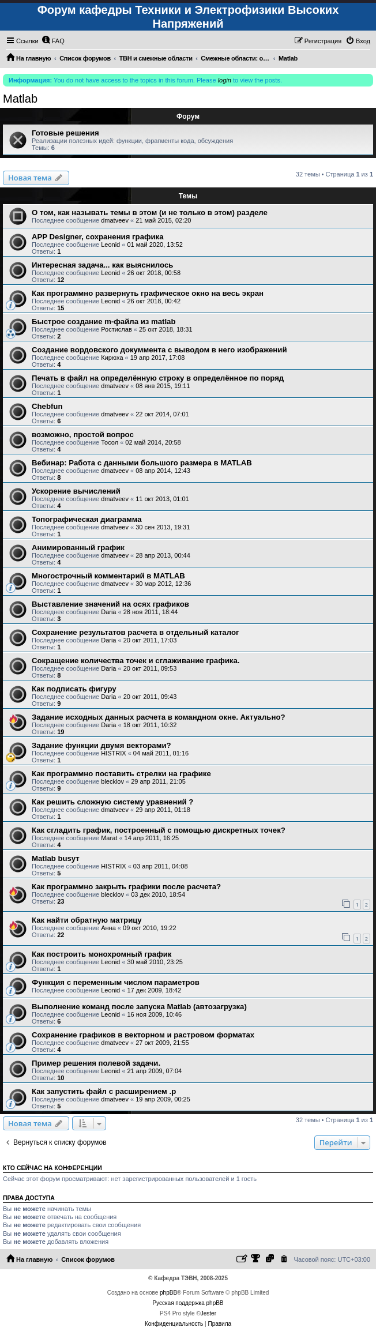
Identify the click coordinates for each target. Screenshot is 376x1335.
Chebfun (47, 406)
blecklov (112, 781)
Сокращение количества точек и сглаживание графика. (135, 660)
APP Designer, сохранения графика (98, 236)
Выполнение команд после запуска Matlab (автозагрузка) (139, 1006)
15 (60, 307)
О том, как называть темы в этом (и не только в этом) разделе (150, 212)
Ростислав (116, 329)
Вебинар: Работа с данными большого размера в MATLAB (142, 462)
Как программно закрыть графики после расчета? (126, 886)
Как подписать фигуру (74, 689)
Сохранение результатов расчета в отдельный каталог (135, 632)
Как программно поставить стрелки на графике (121, 773)
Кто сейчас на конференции (52, 1167)
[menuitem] (53, 41)
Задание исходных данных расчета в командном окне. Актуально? (158, 717)
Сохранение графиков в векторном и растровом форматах (143, 1035)
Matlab (20, 98)
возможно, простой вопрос (83, 434)
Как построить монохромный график (101, 954)
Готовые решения (65, 133)
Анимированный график (78, 547)
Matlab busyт (56, 858)
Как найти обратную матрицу (87, 920)
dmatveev (115, 220)
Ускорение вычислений (76, 491)
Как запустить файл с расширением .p (104, 1091)
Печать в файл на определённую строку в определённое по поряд (158, 378)
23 (60, 901)
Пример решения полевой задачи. (96, 1063)
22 (60, 934)
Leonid (110, 244)
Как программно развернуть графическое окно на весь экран (148, 293)
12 (60, 279)
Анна (108, 927)
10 (60, 1077)
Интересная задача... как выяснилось (102, 265)
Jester (208, 1313)
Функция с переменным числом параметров (116, 982)
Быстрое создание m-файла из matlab (104, 321)
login (224, 80)
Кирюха (112, 357)
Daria (108, 611)
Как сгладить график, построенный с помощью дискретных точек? (158, 830)
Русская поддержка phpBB (187, 1303)
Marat (109, 837)
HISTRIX (113, 753)
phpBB (168, 1292)
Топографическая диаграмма (87, 519)
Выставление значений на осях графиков (110, 604)
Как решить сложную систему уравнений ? (112, 802)
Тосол (109, 442)
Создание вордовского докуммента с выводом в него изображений (159, 349)
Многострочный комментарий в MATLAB (108, 575)
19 (60, 731)
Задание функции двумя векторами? (101, 745)
